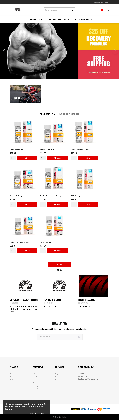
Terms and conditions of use (41, 380)
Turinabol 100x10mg (45, 242)
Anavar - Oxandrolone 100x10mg (80, 149)
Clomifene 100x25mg (16, 196)
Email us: (88, 379)
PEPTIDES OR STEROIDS (52, 300)
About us (35, 383)
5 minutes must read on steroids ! (24, 300)
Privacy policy (34, 413)
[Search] (59, 9)
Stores (35, 395)
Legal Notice (36, 377)
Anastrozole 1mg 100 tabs (47, 149)
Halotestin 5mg (75, 196)
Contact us (36, 389)
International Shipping (83, 19)
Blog (59, 269)
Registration (59, 377)
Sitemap (35, 392)
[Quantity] (13, 158)
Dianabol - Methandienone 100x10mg (50, 196)
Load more (59, 264)
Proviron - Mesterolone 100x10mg (19, 242)
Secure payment (38, 386)
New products (14, 377)
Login (57, 374)
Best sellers (13, 380)
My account (59, 380)
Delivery (35, 374)
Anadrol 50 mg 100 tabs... (17, 149)
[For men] (25, 94)
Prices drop (13, 374)
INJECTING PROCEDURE (86, 300)
